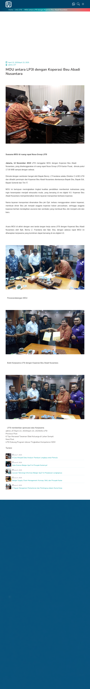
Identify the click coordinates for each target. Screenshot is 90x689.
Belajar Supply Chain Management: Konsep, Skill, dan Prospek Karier (37, 480)
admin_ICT (12, 65)
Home (10, 10)
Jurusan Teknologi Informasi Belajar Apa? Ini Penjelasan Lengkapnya (37, 473)
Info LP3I (18, 10)
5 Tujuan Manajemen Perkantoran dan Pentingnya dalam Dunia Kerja (37, 488)
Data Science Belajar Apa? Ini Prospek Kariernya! (29, 465)
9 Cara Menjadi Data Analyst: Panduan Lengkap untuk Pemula (35, 458)
